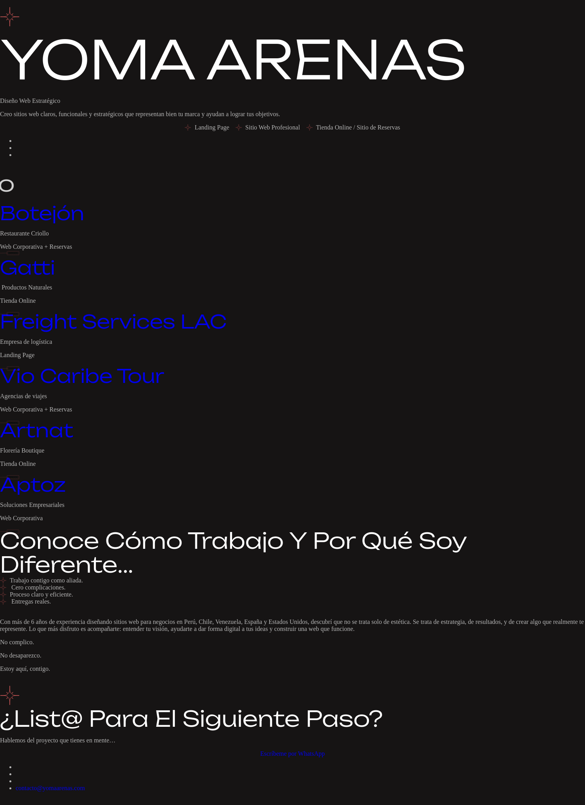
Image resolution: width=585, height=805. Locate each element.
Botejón (42, 213)
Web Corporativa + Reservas (36, 246)
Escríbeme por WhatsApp (292, 753)
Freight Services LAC (113, 321)
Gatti (27, 267)
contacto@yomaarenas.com (50, 788)
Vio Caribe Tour (82, 376)
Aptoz (33, 484)
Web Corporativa (21, 518)
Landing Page (17, 355)
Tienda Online (18, 300)
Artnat (36, 430)
